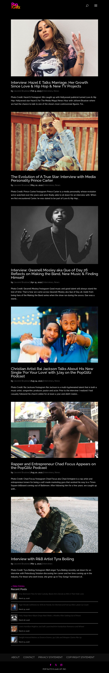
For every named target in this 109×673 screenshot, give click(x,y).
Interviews (48, 91)
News (56, 91)
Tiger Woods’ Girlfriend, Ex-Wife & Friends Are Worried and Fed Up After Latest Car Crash (54, 605)
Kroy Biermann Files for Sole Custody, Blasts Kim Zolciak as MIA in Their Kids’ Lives (51, 594)
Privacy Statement (50, 657)
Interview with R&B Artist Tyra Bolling (42, 559)
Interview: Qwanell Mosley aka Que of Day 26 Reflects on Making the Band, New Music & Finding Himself (54, 274)
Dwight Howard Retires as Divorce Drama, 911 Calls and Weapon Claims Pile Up (50, 638)
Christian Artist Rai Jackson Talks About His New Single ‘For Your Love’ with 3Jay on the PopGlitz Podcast (52, 372)
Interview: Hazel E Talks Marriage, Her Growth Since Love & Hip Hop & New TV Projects (49, 84)
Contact (29, 657)
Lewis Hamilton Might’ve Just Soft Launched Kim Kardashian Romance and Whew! (51, 627)
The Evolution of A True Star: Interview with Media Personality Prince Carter (53, 179)
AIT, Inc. (62, 669)
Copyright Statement (80, 657)
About (15, 657)
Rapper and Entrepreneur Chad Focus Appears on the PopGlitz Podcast (53, 466)
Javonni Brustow (21, 91)
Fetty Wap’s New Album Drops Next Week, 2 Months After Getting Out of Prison (50, 616)
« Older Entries (18, 586)
